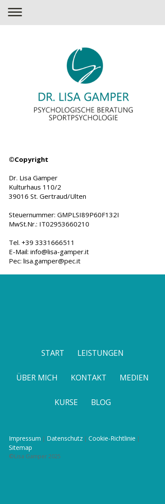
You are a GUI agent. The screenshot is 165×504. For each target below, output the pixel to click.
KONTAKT (88, 377)
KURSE (66, 402)
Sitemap (20, 447)
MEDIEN (134, 377)
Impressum (25, 438)
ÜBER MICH (37, 377)
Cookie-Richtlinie (112, 438)
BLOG (101, 402)
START (52, 352)
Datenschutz (65, 438)
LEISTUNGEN (100, 352)
